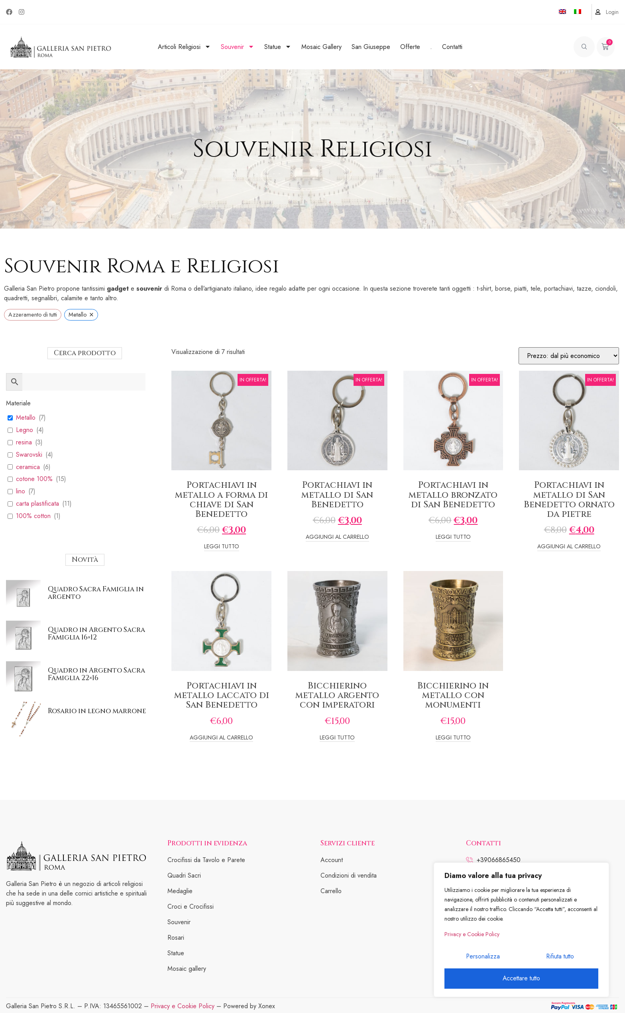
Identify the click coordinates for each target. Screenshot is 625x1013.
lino (20, 491)
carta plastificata (37, 504)
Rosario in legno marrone (97, 711)
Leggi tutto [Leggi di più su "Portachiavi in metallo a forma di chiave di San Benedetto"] (221, 547)
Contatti (452, 47)
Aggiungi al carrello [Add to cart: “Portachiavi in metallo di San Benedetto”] (337, 537)
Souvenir (237, 47)
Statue (277, 47)
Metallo (25, 418)
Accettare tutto (521, 978)
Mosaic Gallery (321, 47)
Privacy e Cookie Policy (471, 937)
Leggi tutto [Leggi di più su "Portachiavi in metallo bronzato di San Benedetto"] (453, 537)
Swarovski (29, 455)
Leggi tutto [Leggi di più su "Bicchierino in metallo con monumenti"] (453, 738)
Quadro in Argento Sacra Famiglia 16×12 (96, 633)
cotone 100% (34, 479)
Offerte (410, 47)
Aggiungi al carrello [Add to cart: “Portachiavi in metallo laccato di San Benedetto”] (221, 738)
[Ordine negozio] (569, 355)
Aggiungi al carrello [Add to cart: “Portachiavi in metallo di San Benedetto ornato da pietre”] (569, 547)
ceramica (28, 467)
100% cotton (33, 516)
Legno (24, 430)
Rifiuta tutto (559, 958)
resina (24, 442)
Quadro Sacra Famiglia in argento (96, 593)
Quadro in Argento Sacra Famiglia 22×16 (96, 674)
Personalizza (482, 958)
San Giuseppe (371, 47)
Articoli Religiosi (184, 47)
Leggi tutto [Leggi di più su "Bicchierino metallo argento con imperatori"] (337, 738)
